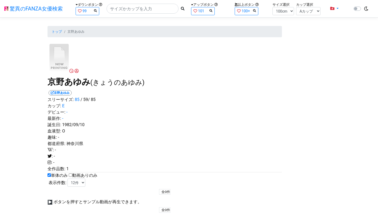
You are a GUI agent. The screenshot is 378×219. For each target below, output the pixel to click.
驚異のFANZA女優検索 (33, 9)
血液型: (54, 131)
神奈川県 (74, 143)
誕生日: (54, 124)
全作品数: (56, 168)
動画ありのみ (84, 175)
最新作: (54, 118)
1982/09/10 (73, 124)
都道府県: (56, 143)
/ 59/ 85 (88, 99)
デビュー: (56, 112)
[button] (334, 8)
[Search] (142, 9)
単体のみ (59, 175)
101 (202, 10)
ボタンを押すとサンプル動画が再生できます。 (98, 201)
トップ (57, 32)
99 (87, 10)
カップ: (54, 105)
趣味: (52, 137)
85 (77, 99)
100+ (246, 10)
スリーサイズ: (61, 99)
